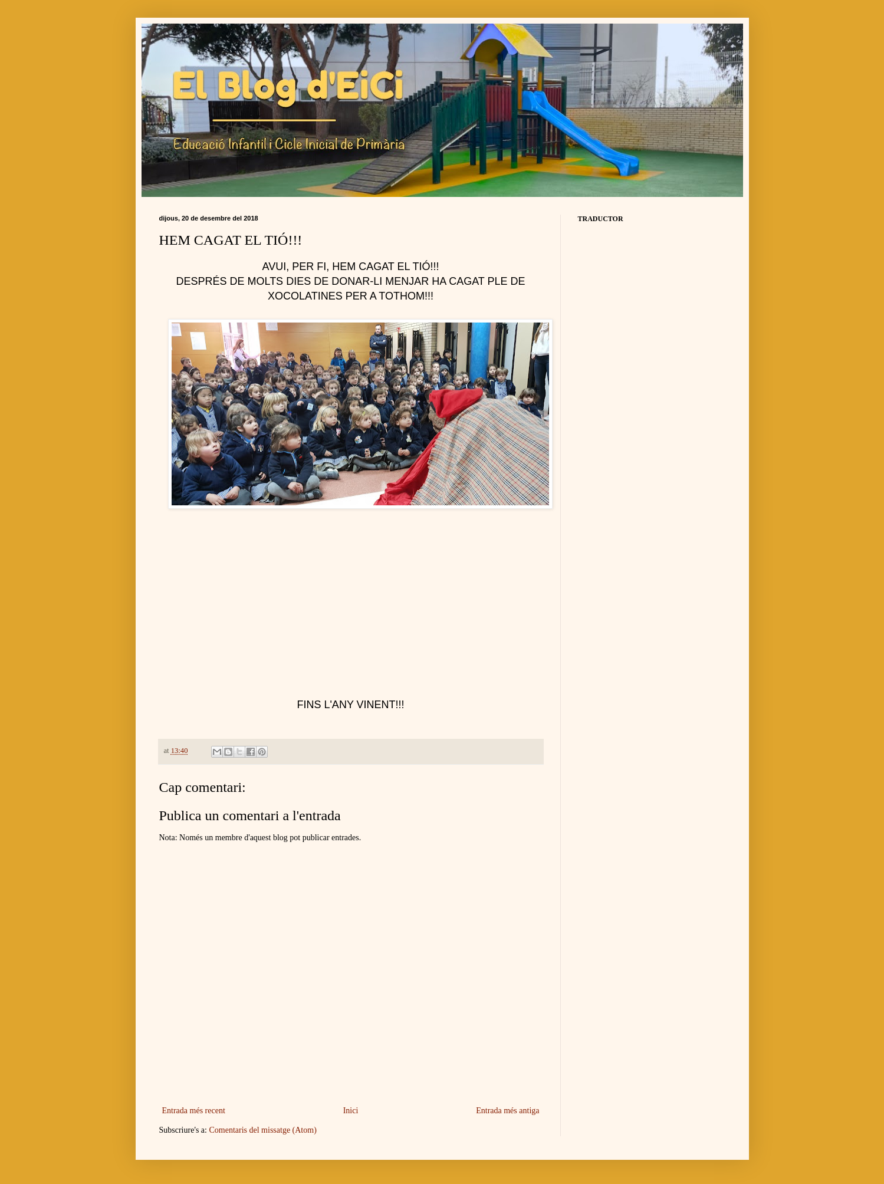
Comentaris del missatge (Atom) (262, 1130)
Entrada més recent (193, 1110)
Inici (351, 1110)
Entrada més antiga (507, 1110)
